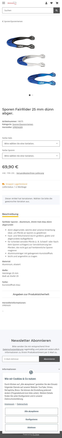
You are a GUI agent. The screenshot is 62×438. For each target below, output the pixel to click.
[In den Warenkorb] (4, 30)
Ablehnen (31, 427)
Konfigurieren (31, 419)
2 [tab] (32, 95)
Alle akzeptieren (32, 411)
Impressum (9, 404)
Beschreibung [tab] (10, 214)
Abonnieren (49, 359)
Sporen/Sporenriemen (22, 124)
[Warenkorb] (57, 3)
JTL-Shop (35, 434)
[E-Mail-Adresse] (20, 359)
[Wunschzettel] (51, 3)
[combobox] (31, 144)
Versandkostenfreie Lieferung (30, 173)
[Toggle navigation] (3, 1)
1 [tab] (30, 95)
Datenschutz (22, 404)
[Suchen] (28, 10)
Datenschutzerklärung (13, 349)
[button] (46, 3)
